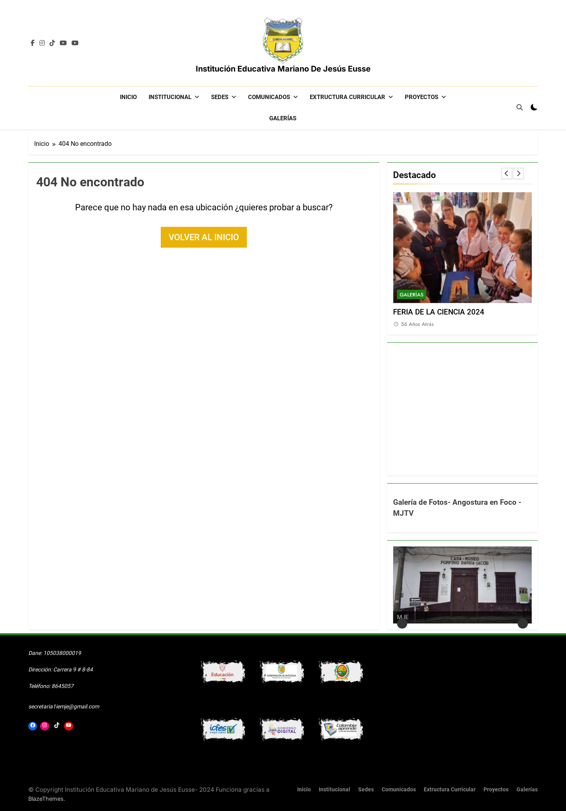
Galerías (282, 118)
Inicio (128, 97)
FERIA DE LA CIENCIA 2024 (438, 311)
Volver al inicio (204, 237)
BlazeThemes (46, 798)
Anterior (402, 623)
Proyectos (421, 97)
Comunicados (269, 97)
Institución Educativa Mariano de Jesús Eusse (283, 69)
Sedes (219, 97)
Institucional (170, 97)
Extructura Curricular (347, 97)
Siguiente (523, 623)
